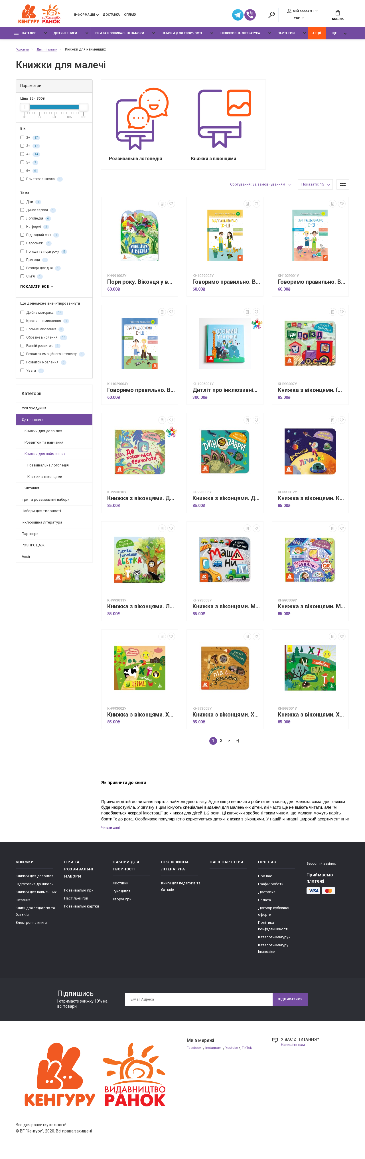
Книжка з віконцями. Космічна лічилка (312, 503)
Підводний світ (39, 238)
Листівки (120, 888)
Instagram (216, 1053)
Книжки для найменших (45, 458)
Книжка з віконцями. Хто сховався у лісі (312, 719)
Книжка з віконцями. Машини (226, 611)
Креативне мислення (44, 325)
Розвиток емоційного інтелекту (52, 358)
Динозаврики (38, 213)
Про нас (265, 881)
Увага (32, 375)
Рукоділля (121, 896)
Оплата (130, 15)
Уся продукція (34, 412)
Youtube (235, 1053)
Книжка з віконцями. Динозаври (226, 503)
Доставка (111, 15)
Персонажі (36, 246)
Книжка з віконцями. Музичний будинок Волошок (312, 611)
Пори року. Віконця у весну (141, 286)
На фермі (34, 230)
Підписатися (287, 1005)
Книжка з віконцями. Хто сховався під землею (226, 719)
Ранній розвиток (40, 350)
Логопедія (35, 222)
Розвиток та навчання (44, 446)
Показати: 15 (312, 189)
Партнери (286, 36)
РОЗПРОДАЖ (33, 549)
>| (237, 745)
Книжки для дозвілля (43, 435)
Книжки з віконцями (44, 480)
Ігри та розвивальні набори (119, 36)
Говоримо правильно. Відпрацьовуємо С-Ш (141, 395)
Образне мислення (43, 341)
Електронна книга (31, 928)
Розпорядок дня (40, 271)
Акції (317, 36)
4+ (30, 157)
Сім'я (31, 279)
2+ (30, 140)
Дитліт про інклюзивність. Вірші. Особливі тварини (226, 395)
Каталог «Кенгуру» (274, 942)
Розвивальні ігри (79, 896)
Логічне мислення (42, 333)
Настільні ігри (76, 904)
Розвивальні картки (81, 912)
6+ (29, 174)
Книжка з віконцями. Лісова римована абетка (141, 611)
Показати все (37, 290)
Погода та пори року (43, 255)
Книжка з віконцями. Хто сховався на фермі (141, 719)
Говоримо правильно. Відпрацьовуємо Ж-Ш (226, 286)
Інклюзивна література (240, 36)
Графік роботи (270, 889)
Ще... (335, 36)
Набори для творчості (181, 36)
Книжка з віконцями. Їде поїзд (312, 395)
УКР (297, 19)
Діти (30, 205)
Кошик (338, 16)
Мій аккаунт (300, 12)
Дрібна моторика (41, 317)
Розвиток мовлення (43, 366)
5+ (29, 165)
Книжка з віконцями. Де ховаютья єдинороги (141, 503)
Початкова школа (41, 182)
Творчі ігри (122, 904)
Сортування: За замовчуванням (257, 189)
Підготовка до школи (35, 889)
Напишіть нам (294, 1050)
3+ (30, 149)
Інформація (84, 15)
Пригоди (34, 263)
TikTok (252, 1053)
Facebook (195, 1053)
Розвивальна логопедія (48, 469)
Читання (32, 492)
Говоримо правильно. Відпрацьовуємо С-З (312, 286)
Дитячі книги (65, 36)
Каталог (25, 36)
